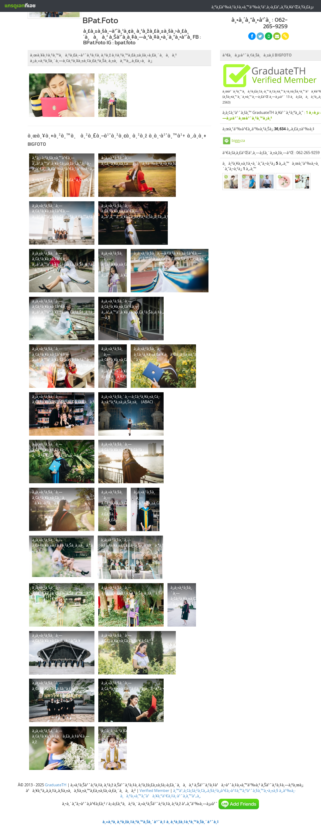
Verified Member (154, 790)
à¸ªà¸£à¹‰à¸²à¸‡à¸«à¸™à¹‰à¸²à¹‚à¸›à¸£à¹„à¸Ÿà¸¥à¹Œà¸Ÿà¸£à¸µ (262, 7)
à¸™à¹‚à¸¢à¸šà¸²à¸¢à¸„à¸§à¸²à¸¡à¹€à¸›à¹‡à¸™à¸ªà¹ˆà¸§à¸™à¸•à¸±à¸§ (225, 790)
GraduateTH (56, 784)
